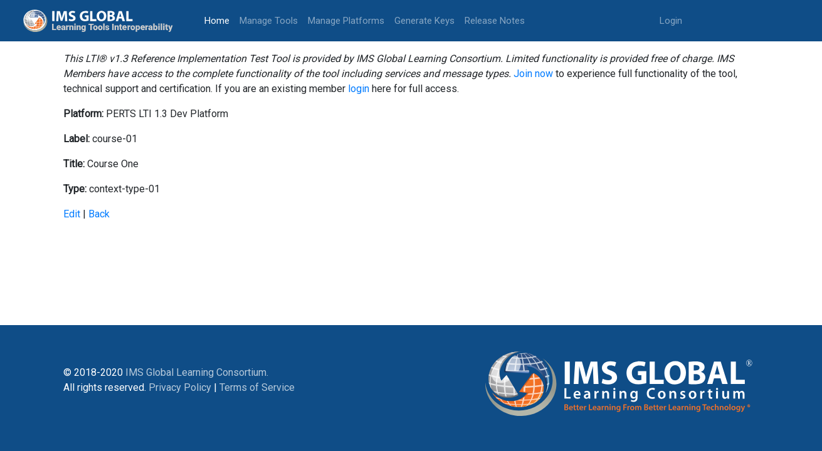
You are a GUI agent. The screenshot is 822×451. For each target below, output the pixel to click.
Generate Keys (424, 20)
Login (671, 20)
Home (219, 19)
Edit (71, 214)
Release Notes (495, 20)
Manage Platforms (346, 20)
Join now (533, 74)
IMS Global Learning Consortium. (196, 372)
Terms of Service (257, 387)
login (358, 89)
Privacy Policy (180, 387)
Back (99, 214)
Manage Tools (269, 20)
